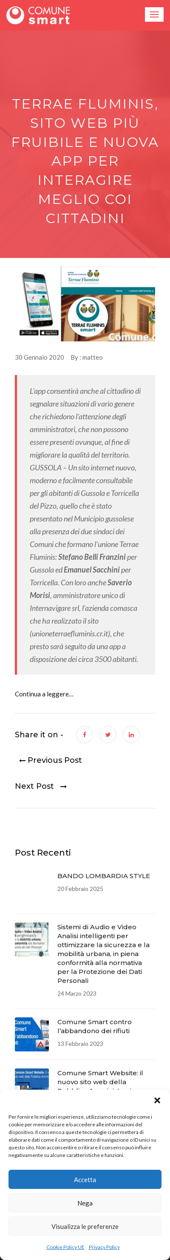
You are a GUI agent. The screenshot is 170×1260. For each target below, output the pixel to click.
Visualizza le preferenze (85, 1226)
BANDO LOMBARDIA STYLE (103, 876)
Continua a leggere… (44, 694)
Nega (85, 1203)
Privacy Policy (104, 1247)
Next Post (41, 786)
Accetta (85, 1179)
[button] (157, 1100)
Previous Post (48, 760)
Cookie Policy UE (65, 1247)
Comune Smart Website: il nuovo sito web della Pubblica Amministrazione (100, 1082)
